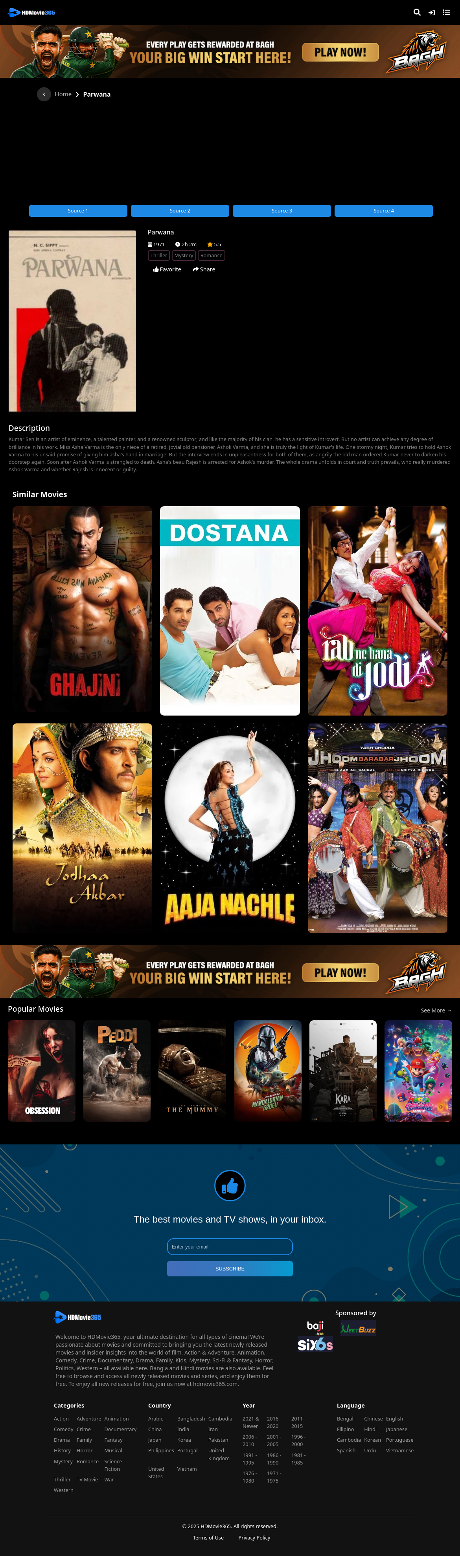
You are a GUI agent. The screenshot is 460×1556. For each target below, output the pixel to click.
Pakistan (218, 1439)
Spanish (346, 1450)
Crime (84, 1429)
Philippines (161, 1450)
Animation (116, 1418)
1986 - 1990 (274, 1459)
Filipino (345, 1429)
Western (64, 1490)
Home (63, 94)
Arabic (155, 1418)
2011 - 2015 (298, 1422)
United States (156, 1472)
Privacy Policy (254, 1537)
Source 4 (384, 210)
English (394, 1418)
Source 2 (180, 210)
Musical (113, 1450)
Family (84, 1439)
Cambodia (220, 1418)
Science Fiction (113, 1465)
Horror (85, 1450)
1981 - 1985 (298, 1459)
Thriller (62, 1479)
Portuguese (400, 1439)
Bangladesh (191, 1418)
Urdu (370, 1450)
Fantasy (113, 1439)
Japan (155, 1439)
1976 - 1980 (250, 1477)
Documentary (120, 1429)
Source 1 (78, 210)
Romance (88, 1461)
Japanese (396, 1429)
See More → (436, 1010)
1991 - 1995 (250, 1459)
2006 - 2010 (250, 1440)
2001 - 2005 (274, 1440)
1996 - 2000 (298, 1440)
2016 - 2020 (274, 1422)
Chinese (373, 1418)
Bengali (346, 1418)
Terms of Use (208, 1537)
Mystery (63, 1461)
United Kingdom (219, 1454)
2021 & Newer (251, 1422)
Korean (372, 1439)
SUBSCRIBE (230, 1269)
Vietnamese (400, 1450)
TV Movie (87, 1479)
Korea (184, 1439)
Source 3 (282, 210)
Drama (62, 1439)
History (62, 1450)
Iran (213, 1429)
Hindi (370, 1429)
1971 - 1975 (274, 1477)
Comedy (63, 1429)
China (155, 1429)
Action (61, 1418)
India (183, 1429)
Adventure (89, 1418)
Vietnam (187, 1468)
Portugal (187, 1450)
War (109, 1479)
